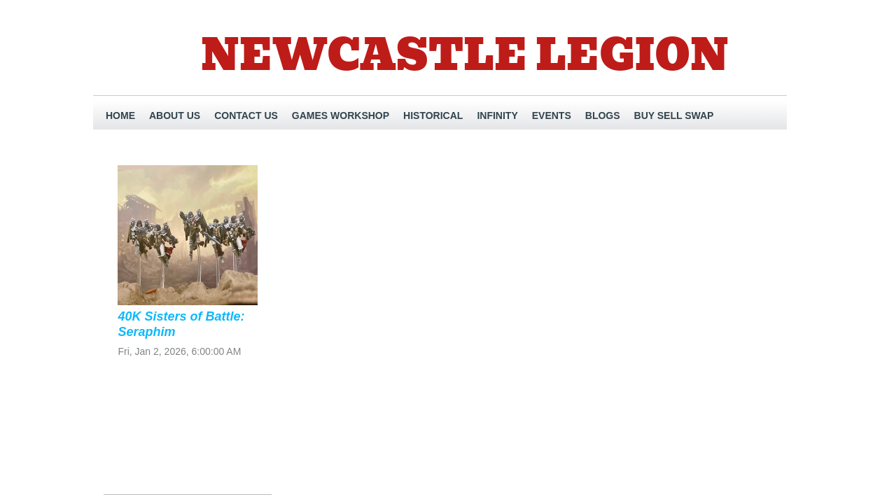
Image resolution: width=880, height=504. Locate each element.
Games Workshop (340, 115)
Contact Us (246, 115)
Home (120, 115)
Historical (433, 115)
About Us (174, 115)
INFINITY (497, 115)
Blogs (602, 115)
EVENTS (551, 115)
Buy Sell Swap (674, 115)
